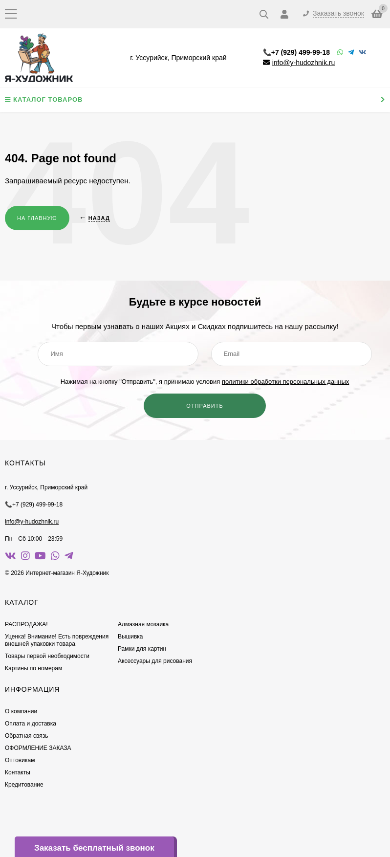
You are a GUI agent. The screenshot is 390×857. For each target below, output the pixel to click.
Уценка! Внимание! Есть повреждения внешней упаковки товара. (56, 640)
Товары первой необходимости (47, 656)
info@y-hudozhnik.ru (303, 62)
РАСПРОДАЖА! (26, 624)
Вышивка (130, 636)
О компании (21, 711)
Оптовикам (20, 760)
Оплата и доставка (30, 723)
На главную (37, 218)
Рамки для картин (142, 648)
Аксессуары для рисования (155, 661)
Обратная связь (26, 735)
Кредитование (24, 784)
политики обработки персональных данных (285, 381)
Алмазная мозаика (143, 624)
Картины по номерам (33, 668)
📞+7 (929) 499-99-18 (296, 52)
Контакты (17, 772)
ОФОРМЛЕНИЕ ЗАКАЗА (38, 748)
